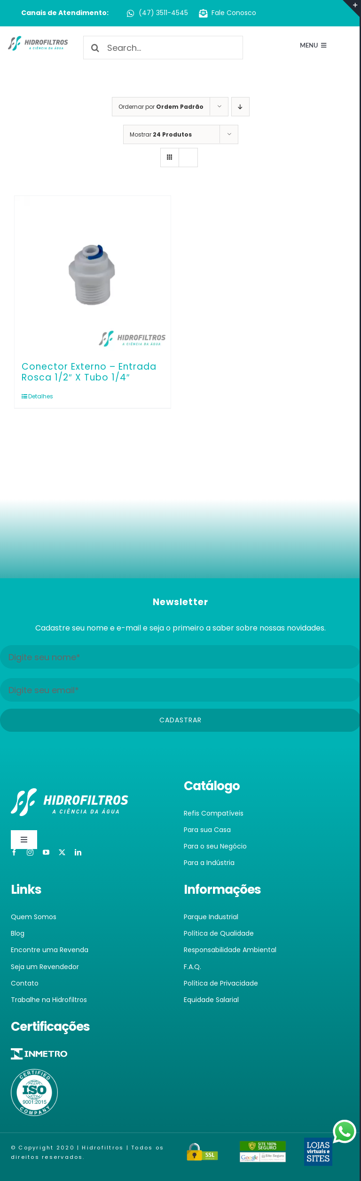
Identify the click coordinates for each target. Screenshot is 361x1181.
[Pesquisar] (95, 47)
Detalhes (40, 396)
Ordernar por (161, 107)
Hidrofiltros (103, 1147)
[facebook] (14, 852)
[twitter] (62, 852)
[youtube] (46, 852)
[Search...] (163, 47)
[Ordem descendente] (240, 106)
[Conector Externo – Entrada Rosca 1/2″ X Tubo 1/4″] (93, 274)
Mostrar (161, 134)
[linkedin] (78, 852)
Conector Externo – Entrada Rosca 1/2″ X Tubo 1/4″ (89, 372)
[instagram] (30, 852)
